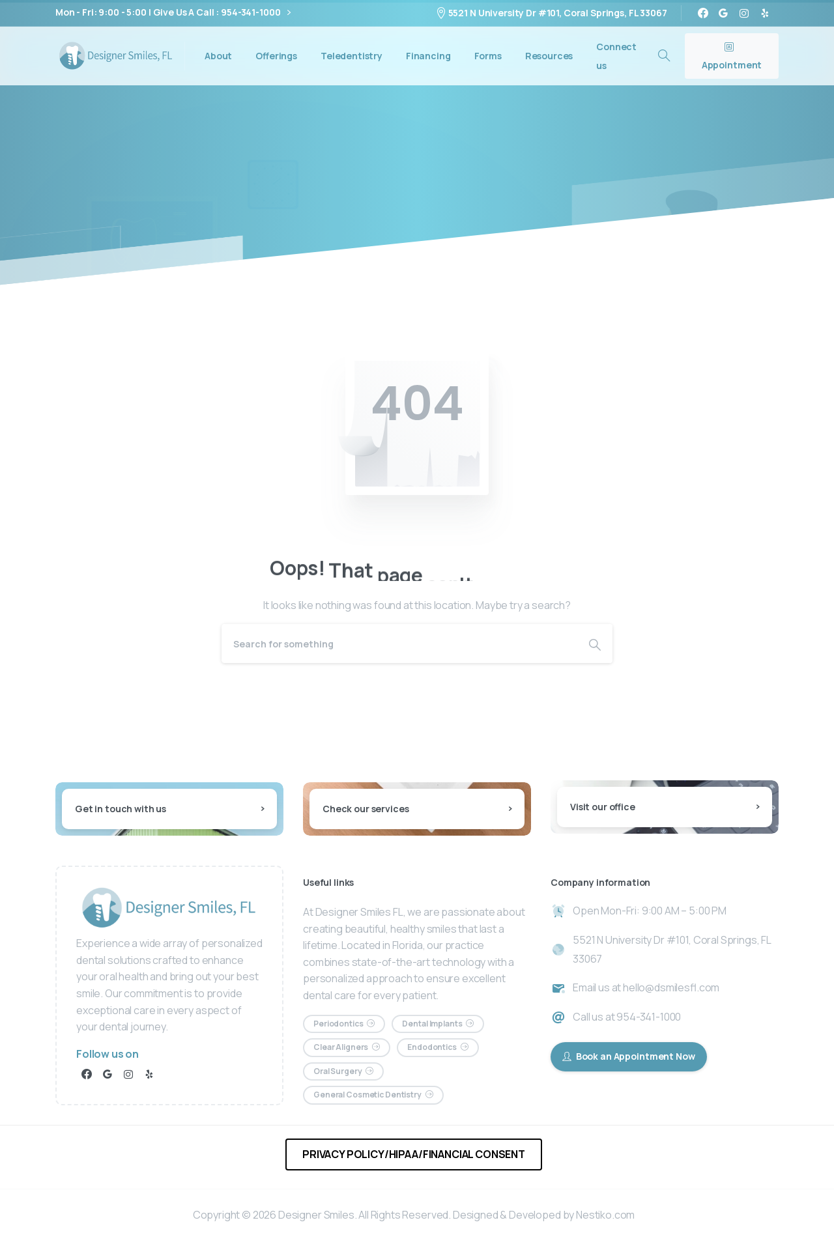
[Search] (399, 643)
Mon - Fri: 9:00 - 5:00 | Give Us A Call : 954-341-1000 (173, 12)
